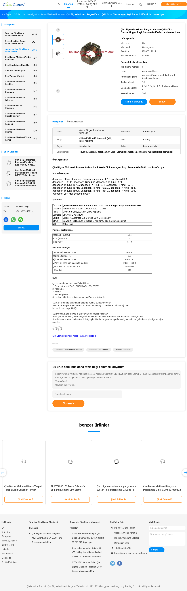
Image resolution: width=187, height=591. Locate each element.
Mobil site (6, 558)
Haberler (6, 549)
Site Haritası (7, 553)
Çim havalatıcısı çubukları (21, 65)
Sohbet (21, 227)
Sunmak (68, 403)
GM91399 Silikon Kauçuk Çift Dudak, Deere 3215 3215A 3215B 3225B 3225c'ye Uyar (88, 537)
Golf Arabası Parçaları (21, 70)
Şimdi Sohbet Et (174, 4)
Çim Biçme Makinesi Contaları (21, 90)
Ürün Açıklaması (75, 121)
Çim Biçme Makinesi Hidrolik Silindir (21, 114)
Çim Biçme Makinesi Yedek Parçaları (21, 58)
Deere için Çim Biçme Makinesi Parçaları (84, 525)
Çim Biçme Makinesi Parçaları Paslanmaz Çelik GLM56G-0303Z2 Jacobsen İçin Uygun (162, 490)
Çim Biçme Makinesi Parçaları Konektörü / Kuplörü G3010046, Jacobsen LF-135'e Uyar (26, 162)
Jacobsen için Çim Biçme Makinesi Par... (21, 50)
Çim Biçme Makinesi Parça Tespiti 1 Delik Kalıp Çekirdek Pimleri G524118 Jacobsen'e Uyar (23, 490)
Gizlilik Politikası (9, 562)
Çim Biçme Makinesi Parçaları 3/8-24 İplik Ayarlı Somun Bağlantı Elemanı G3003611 (25, 183)
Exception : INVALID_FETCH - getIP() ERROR (10, 540)
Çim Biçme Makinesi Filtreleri (21, 98)
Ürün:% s (6, 532)
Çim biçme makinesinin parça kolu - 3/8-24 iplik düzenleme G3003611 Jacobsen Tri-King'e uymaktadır (116, 490)
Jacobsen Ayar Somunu (98, 350)
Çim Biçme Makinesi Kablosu (21, 122)
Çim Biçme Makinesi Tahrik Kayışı (21, 138)
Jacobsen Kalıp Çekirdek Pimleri (68, 350)
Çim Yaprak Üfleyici (21, 76)
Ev (3, 528)
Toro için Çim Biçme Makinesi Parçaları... (21, 34)
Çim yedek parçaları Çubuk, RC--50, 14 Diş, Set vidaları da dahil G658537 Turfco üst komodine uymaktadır (87, 553)
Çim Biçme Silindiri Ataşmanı (21, 106)
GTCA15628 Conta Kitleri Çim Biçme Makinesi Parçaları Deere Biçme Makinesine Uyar (87, 566)
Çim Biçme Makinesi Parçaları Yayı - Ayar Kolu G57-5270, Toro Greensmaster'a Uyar (47, 537)
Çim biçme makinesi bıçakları (21, 82)
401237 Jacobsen (123, 350)
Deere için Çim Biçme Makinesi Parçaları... (21, 42)
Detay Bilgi (57, 121)
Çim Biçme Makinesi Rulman (21, 130)
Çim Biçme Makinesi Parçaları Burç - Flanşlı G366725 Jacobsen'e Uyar (26, 172)
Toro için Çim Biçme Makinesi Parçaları (43, 525)
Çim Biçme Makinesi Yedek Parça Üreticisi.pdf (74, 336)
